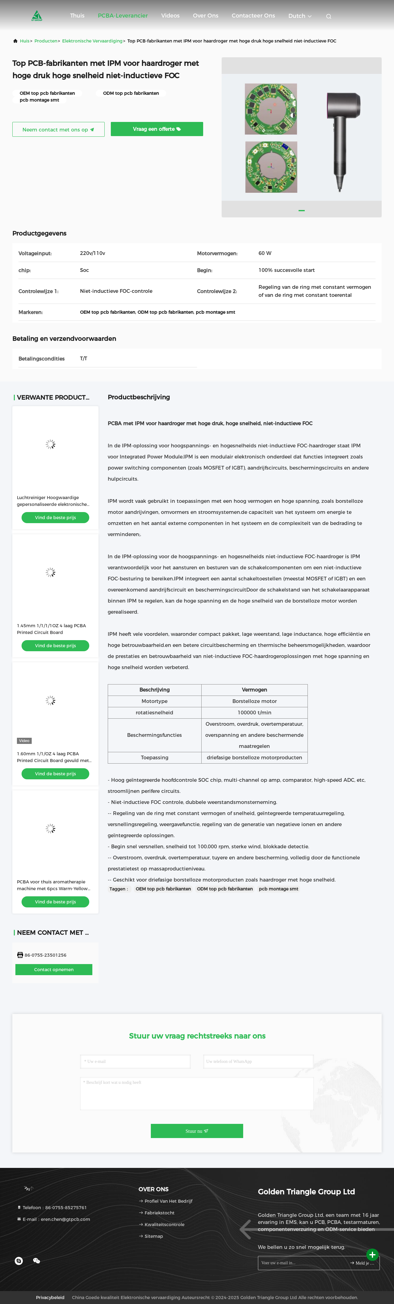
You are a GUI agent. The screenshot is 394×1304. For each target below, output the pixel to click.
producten (45, 41)
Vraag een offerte (157, 129)
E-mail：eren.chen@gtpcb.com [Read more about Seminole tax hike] (53, 1219)
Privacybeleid (50, 1297)
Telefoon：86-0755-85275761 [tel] (52, 1207)
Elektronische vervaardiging (92, 41)
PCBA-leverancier (123, 15)
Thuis (77, 15)
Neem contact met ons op (58, 130)
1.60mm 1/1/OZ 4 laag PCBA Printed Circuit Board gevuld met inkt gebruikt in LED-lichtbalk (53, 760)
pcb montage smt (278, 889)
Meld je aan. (362, 1263)
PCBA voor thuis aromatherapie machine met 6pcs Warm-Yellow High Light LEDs (52, 888)
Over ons (205, 15)
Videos (170, 15)
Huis (25, 41)
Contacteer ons (253, 15)
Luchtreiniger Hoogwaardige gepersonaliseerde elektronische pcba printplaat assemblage (52, 504)
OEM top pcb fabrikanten (163, 889)
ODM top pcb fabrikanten (225, 889)
